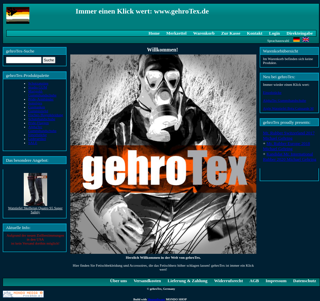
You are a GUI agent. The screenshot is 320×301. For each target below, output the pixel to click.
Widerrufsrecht (228, 280)
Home (154, 33)
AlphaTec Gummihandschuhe (284, 100)
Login (274, 33)
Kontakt (255, 33)
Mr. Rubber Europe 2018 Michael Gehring (286, 146)
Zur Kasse (230, 33)
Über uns (118, 280)
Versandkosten (147, 280)
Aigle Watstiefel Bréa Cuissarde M (288, 108)
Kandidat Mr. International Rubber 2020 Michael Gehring (289, 156)
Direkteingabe (299, 33)
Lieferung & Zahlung (188, 280)
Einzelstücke (272, 92)
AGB (254, 280)
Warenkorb (204, 33)
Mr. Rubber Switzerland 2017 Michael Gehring (289, 135)
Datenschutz (304, 280)
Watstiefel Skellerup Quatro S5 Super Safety (35, 210)
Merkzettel (176, 33)
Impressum (276, 280)
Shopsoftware (156, 299)
